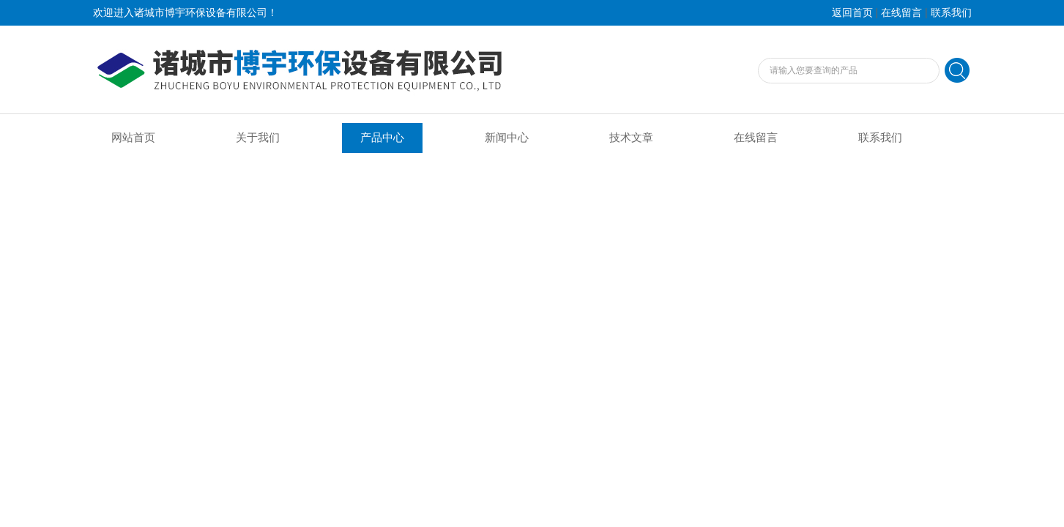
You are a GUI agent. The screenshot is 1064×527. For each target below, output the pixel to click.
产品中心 (382, 137)
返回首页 (852, 12)
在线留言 (901, 12)
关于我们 (258, 137)
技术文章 (631, 137)
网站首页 (133, 137)
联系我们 (951, 12)
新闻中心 (507, 137)
